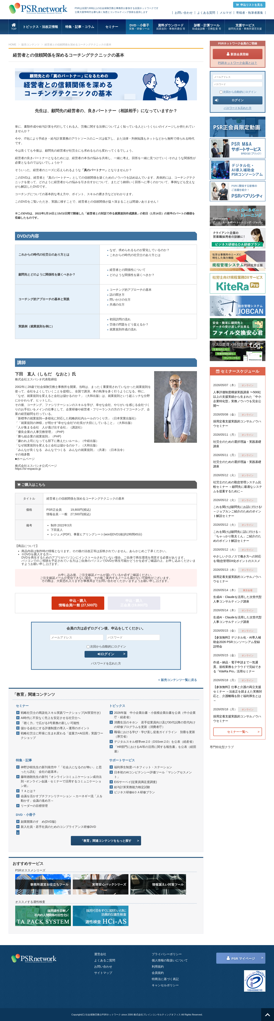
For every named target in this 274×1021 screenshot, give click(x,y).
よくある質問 (206, 12)
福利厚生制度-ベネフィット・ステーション (143, 767)
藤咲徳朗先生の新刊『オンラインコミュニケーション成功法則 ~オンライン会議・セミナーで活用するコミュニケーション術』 (61, 781)
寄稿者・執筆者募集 (249, 12)
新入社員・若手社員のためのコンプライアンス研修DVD (58, 826)
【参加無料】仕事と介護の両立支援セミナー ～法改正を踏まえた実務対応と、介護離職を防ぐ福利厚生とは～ (237, 693)
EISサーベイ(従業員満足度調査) (135, 782)
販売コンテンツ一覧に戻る (177, 680)
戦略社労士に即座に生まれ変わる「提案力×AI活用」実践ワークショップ (62, 735)
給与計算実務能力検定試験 (132, 787)
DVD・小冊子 (139, 26)
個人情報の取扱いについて (170, 960)
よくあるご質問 (104, 960)
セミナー (112, 27)
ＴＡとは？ (28, 791)
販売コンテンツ (30, 44)
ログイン (106, 654)
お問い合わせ (184, 12)
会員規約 (158, 972)
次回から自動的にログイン (106, 646)
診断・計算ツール (206, 26)
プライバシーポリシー (167, 954)
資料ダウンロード (170, 26)
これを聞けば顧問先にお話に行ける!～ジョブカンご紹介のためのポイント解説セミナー (237, 511)
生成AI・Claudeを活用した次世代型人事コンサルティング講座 (237, 599)
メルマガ (226, 12)
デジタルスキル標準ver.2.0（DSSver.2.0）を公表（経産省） (154, 741)
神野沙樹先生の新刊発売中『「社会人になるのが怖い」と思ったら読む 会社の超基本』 (61, 769)
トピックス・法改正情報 (40, 27)
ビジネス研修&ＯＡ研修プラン (134, 792)
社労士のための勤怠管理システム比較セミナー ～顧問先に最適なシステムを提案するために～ (237, 486)
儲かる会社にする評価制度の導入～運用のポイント (55, 728)
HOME (12, 44)
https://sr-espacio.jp (28, 468)
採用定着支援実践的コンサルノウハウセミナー (237, 424)
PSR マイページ (241, 958)
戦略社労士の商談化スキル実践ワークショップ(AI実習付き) (61, 712)
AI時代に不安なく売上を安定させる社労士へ (50, 718)
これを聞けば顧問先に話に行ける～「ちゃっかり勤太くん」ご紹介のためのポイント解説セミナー (237, 536)
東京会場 (247, 590)
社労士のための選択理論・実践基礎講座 (237, 444)
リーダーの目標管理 (34, 805)
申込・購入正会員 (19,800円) (134, 603)
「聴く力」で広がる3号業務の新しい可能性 (50, 723)
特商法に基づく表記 (165, 979)
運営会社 (100, 954)
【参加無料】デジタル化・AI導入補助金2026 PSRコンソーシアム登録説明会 (237, 642)
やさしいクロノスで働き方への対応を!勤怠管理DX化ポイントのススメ (237, 559)
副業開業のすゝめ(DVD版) (38, 821)
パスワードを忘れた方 (106, 663)
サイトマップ (103, 972)
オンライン (247, 385)
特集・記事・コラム (79, 27)
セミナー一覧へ (237, 731)
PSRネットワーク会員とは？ (237, 63)
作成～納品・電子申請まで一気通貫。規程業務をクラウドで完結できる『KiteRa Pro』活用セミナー (237, 667)
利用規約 (158, 966)
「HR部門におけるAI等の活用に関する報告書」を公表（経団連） (155, 749)
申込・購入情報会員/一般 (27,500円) (78, 603)
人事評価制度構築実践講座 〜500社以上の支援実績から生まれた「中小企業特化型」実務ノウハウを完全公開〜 (237, 398)
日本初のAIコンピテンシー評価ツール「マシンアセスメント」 (153, 775)
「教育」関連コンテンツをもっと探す (105, 840)
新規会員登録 (238, 54)
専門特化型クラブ (222, 747)
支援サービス (245, 26)
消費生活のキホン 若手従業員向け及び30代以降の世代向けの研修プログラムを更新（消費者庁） (154, 725)
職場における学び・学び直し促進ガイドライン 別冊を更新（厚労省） (154, 734)
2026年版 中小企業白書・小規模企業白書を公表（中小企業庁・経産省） (155, 715)
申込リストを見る (249, 4)
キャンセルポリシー (165, 985)
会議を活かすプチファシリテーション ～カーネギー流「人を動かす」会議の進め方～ (62, 798)
